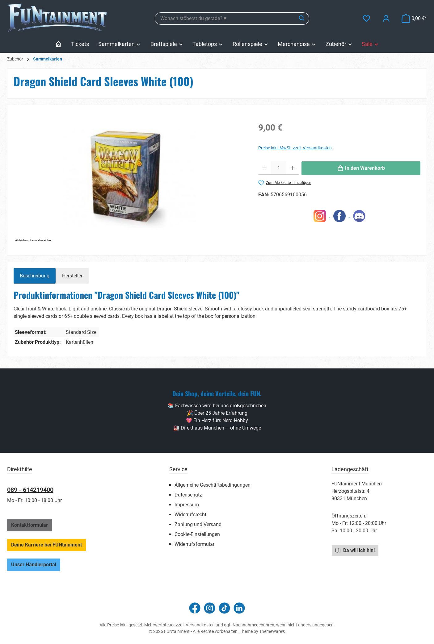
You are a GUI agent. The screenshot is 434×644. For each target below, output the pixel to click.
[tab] (35, 276)
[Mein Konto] (386, 18)
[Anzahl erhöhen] (292, 168)
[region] (129, 177)
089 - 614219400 (30, 489)
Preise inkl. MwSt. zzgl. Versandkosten (295, 147)
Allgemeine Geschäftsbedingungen (213, 485)
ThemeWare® (272, 631)
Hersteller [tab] (72, 276)
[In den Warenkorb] (361, 168)
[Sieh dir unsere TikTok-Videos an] (224, 608)
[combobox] (225, 18)
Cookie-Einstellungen (197, 534)
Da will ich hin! (355, 550)
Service (178, 469)
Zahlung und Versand (198, 524)
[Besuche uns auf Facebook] (195, 608)
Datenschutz (188, 495)
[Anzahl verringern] (264, 168)
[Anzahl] (278, 168)
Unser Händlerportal (33, 564)
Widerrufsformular (194, 544)
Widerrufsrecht (190, 514)
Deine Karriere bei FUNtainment (46, 545)
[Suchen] (302, 18)
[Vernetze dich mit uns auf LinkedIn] (239, 608)
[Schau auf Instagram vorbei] (210, 608)
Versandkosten (200, 624)
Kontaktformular (29, 525)
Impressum (187, 505)
